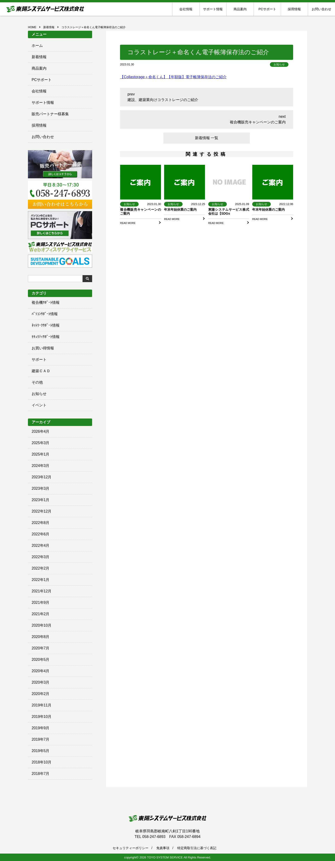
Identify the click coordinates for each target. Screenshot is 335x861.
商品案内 (240, 9)
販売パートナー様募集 (50, 114)
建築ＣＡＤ (41, 371)
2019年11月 (41, 705)
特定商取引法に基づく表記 (196, 848)
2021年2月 (41, 614)
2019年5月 (41, 751)
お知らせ (39, 394)
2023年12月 (41, 477)
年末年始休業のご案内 (180, 209)
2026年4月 (41, 431)
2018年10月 (41, 762)
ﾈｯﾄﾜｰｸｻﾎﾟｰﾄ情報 (46, 325)
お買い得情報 (43, 348)
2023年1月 (41, 500)
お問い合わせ (321, 9)
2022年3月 (41, 557)
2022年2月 (41, 568)
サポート (39, 359)
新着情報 (39, 57)
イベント (39, 405)
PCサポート (267, 9)
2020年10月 (41, 625)
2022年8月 (41, 523)
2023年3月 (41, 488)
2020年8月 (41, 637)
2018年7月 (41, 774)
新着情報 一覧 (206, 138)
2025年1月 (41, 454)
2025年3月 (41, 443)
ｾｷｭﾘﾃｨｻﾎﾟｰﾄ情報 (46, 337)
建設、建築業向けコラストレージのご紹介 (162, 100)
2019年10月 (41, 717)
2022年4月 (41, 545)
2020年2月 (41, 694)
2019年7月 (41, 739)
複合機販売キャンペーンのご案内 (258, 122)
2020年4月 (41, 671)
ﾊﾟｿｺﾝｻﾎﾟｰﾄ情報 (45, 314)
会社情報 (185, 9)
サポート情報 (213, 9)
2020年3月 (41, 682)
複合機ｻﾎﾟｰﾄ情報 (46, 302)
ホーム (37, 45)
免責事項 (162, 848)
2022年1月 (41, 580)
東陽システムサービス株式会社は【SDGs (228, 212)
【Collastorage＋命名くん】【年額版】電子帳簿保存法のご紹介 (173, 77)
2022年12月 (41, 511)
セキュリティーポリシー (130, 848)
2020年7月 (41, 648)
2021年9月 (41, 602)
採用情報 (294, 9)
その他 (37, 382)
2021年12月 (41, 591)
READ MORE (128, 223)
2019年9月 (41, 728)
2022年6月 (41, 534)
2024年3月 (41, 466)
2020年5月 (41, 660)
